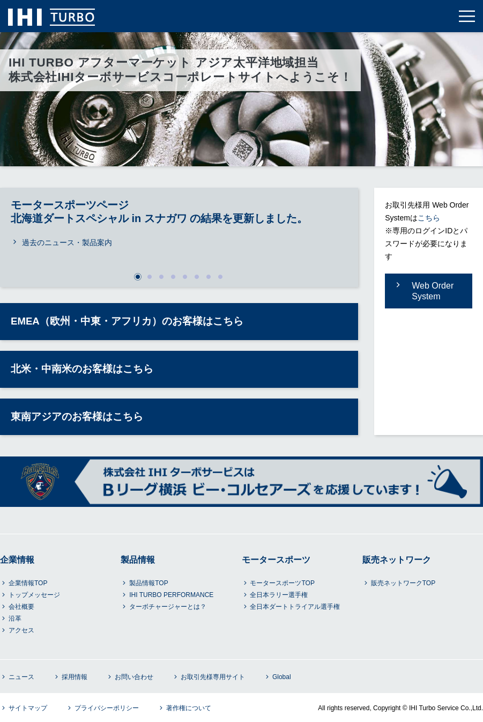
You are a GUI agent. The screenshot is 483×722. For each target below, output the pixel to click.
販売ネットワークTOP (403, 583)
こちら (429, 217)
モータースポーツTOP (282, 583)
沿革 (15, 618)
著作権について (188, 708)
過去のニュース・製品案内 (67, 242)
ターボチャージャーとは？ (167, 606)
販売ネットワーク (396, 559)
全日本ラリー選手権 (279, 595)
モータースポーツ (276, 559)
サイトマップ (28, 708)
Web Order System (433, 291)
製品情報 (138, 559)
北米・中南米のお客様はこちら (82, 368)
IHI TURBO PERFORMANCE (171, 595)
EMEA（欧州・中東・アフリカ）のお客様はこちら (127, 321)
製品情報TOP (148, 583)
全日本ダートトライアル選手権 (295, 606)
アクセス (21, 630)
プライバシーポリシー (107, 708)
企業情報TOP (28, 583)
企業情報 (17, 559)
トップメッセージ (34, 595)
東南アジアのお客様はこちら (77, 416)
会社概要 (21, 606)
